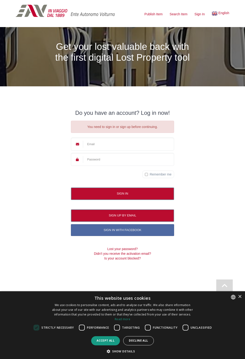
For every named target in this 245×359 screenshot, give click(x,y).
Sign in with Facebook (122, 230)
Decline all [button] (138, 341)
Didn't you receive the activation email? (122, 253)
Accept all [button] (105, 341)
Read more (122, 319)
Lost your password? (122, 249)
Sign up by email (122, 215)
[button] (220, 14)
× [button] (239, 297)
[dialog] (122, 325)
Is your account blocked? (122, 258)
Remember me (158, 174)
